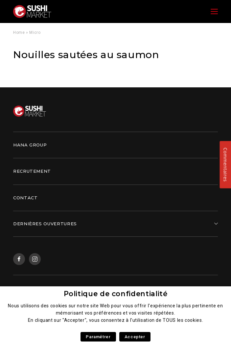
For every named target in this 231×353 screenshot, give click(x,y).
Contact (25, 197)
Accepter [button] (135, 336)
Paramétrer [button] (98, 336)
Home (19, 32)
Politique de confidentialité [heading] (116, 294)
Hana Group (30, 144)
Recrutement (32, 171)
